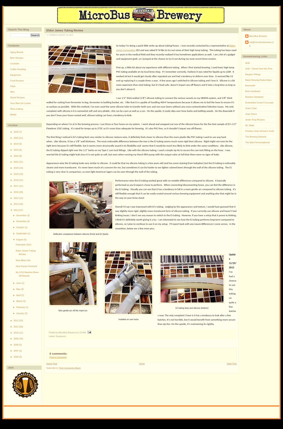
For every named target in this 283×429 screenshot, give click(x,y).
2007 (16, 351)
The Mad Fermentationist (257, 142)
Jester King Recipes (255, 119)
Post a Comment (58, 357)
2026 (16, 132)
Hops (12, 86)
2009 (16, 338)
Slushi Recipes (17, 97)
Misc (12, 92)
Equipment (15, 75)
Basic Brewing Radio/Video (258, 80)
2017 (16, 186)
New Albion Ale (23, 260)
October (20, 227)
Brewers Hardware (254, 97)
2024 (16, 144)
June (19, 283)
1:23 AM (82, 332)
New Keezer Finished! (26, 266)
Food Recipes (17, 80)
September (22, 233)
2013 (16, 210)
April (18, 295)
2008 (16, 344)
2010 (16, 333)
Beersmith (250, 85)
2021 (16, 162)
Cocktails (14, 63)
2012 (16, 320)
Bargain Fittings (253, 74)
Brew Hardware (252, 91)
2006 (16, 357)
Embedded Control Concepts (259, 102)
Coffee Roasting (18, 69)
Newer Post (51, 364)
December (21, 215)
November (21, 221)
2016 (16, 192)
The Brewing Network (255, 137)
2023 (16, 150)
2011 (16, 326)
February (21, 307)
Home (142, 364)
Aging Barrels (16, 52)
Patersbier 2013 (23, 244)
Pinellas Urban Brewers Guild (259, 131)
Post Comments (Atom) (70, 368)
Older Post (232, 364)
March (19, 301)
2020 (16, 168)
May (18, 289)
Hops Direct (251, 114)
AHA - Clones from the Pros (258, 68)
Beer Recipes (16, 58)
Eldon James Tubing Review (64, 30)
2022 (16, 156)
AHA (247, 63)
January (20, 313)
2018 (16, 180)
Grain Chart (251, 108)
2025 (16, 138)
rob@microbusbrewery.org (261, 44)
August (20, 239)
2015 (16, 198)
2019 (16, 174)
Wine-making (16, 109)
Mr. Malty (249, 125)
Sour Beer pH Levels (20, 103)
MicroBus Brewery (258, 36)
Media (13, 114)
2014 (16, 204)
